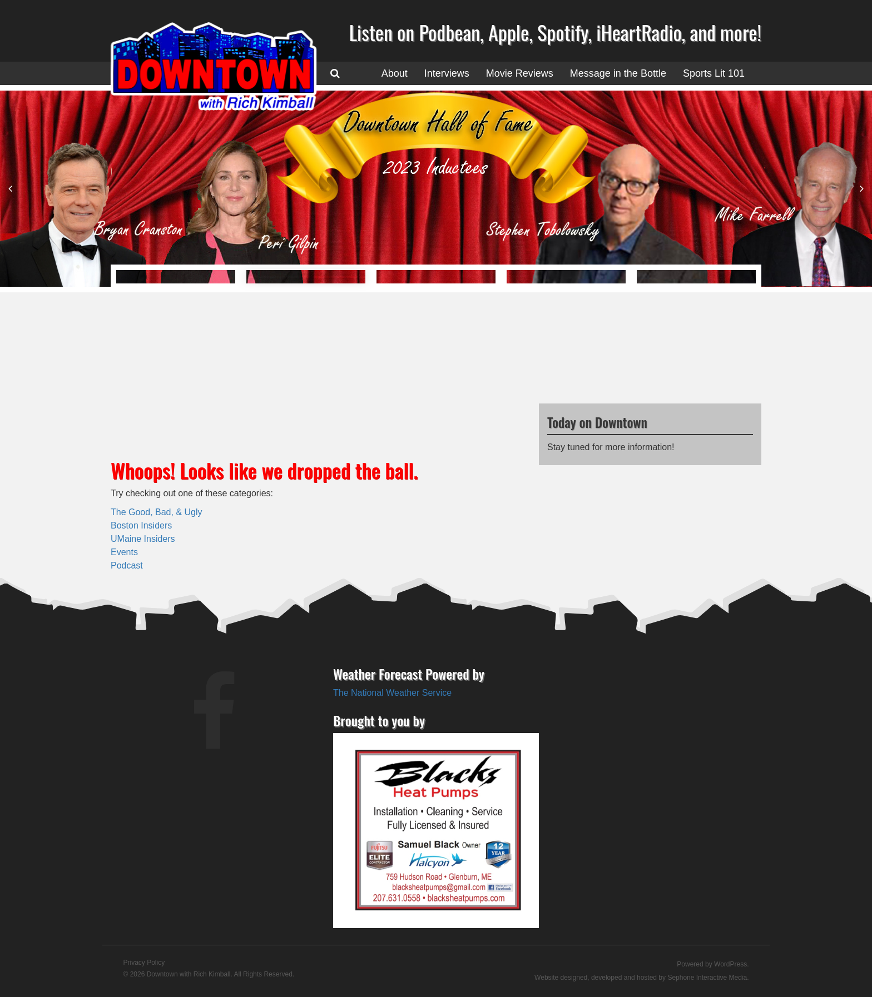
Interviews (446, 73)
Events (124, 552)
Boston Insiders (141, 525)
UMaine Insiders (143, 539)
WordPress (730, 964)
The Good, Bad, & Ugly (156, 512)
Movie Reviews (519, 73)
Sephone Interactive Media (707, 977)
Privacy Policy (144, 962)
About (395, 73)
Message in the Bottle (618, 73)
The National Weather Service (392, 692)
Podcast (127, 565)
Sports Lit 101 (714, 73)
